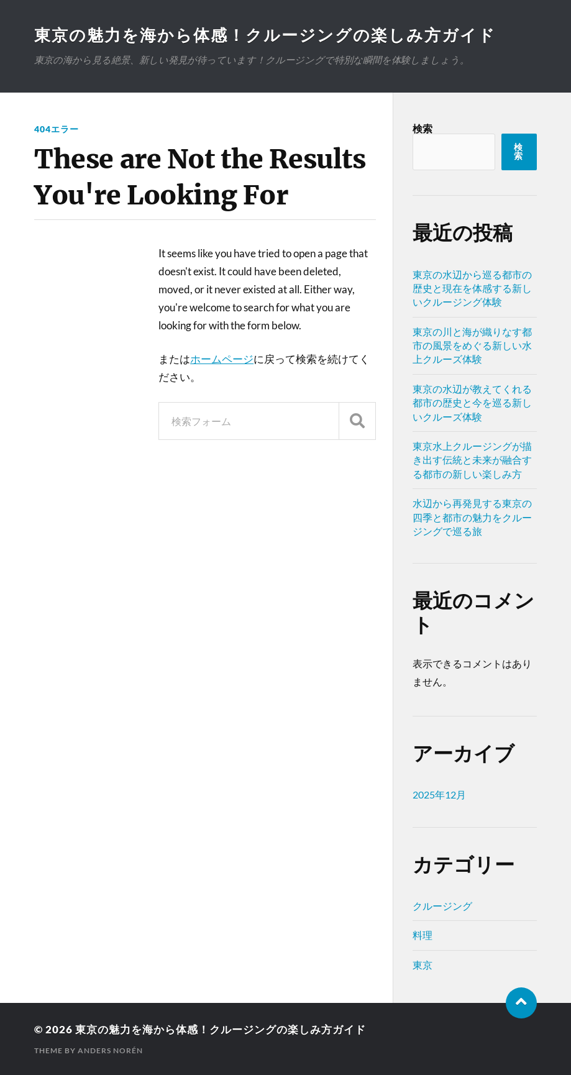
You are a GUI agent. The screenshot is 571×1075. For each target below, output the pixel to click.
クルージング (442, 906)
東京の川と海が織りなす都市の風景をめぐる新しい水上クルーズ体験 (472, 345)
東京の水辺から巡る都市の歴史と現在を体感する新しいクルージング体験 (472, 288)
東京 (422, 965)
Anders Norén (110, 1050)
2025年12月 (439, 794)
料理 (422, 935)
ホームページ (222, 358)
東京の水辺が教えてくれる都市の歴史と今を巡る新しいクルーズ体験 (472, 403)
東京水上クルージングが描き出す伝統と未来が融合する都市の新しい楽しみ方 (472, 460)
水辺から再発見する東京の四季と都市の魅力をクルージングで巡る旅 (472, 517)
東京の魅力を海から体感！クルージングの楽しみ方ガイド (265, 34)
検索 (422, 128)
